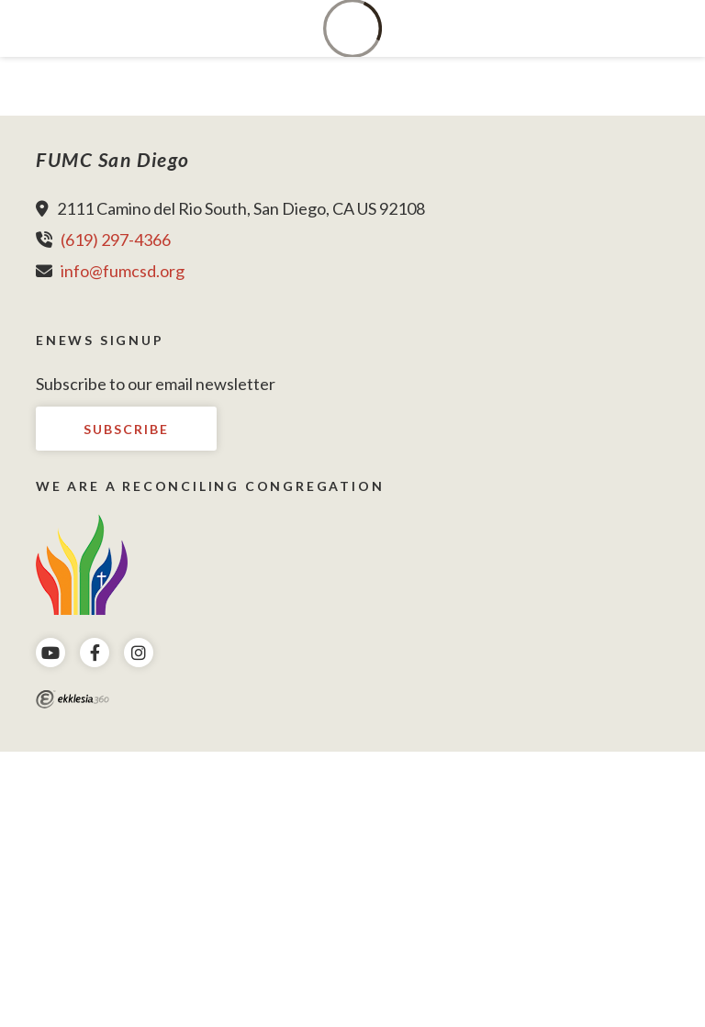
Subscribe (126, 429)
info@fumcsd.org (123, 271)
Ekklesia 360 (72, 699)
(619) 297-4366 (116, 239)
